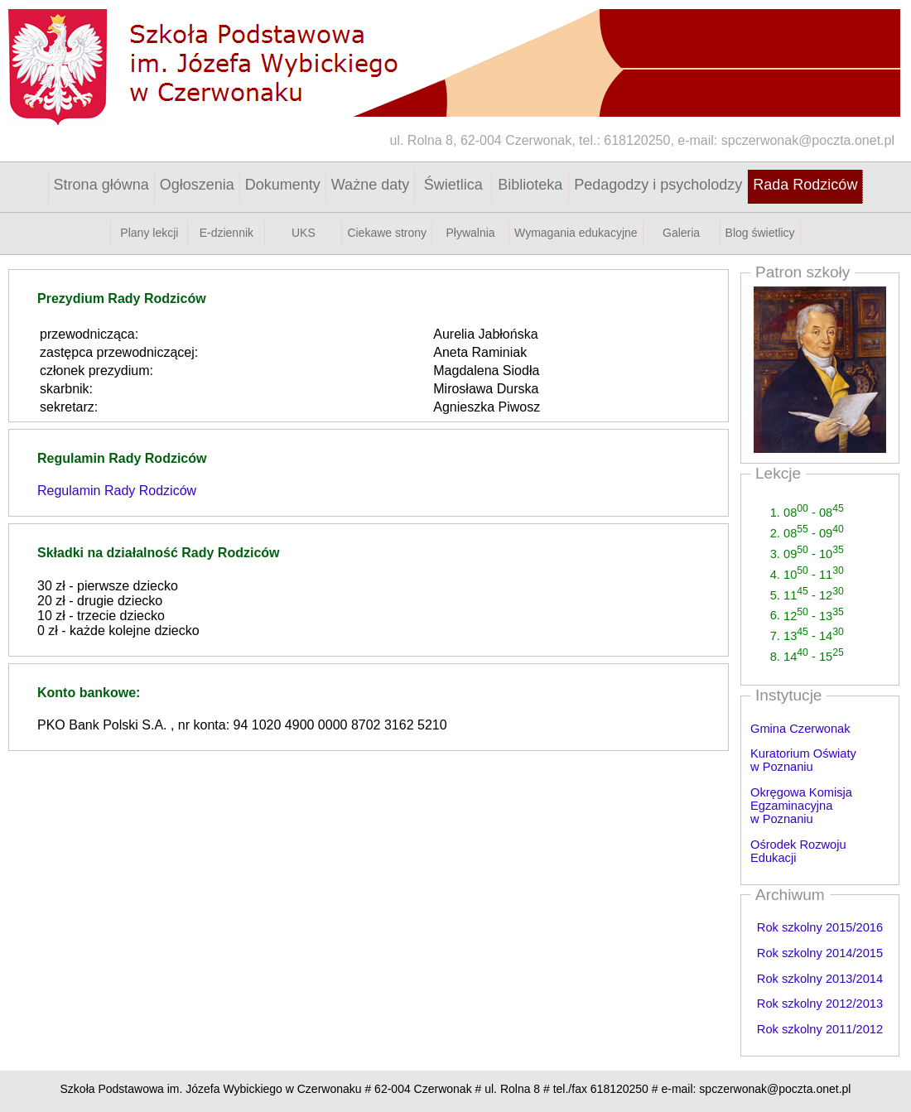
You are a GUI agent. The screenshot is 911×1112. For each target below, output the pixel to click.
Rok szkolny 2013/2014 (820, 978)
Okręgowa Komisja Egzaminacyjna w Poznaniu (801, 806)
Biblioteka (530, 184)
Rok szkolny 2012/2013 (820, 1003)
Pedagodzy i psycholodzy (658, 184)
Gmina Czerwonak (800, 728)
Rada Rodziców (805, 184)
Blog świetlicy (760, 232)
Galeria (681, 232)
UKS (304, 232)
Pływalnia (470, 232)
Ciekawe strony (387, 232)
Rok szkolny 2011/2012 (820, 1029)
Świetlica (453, 184)
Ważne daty (370, 184)
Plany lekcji (149, 232)
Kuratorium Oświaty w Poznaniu (803, 760)
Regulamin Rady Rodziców (116, 491)
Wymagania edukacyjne (576, 232)
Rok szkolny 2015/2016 (820, 927)
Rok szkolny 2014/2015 (820, 953)
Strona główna (101, 184)
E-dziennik (226, 232)
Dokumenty (283, 184)
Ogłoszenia (197, 184)
